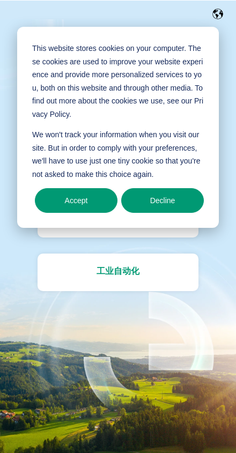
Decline (162, 200)
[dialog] (118, 127)
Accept (76, 200)
